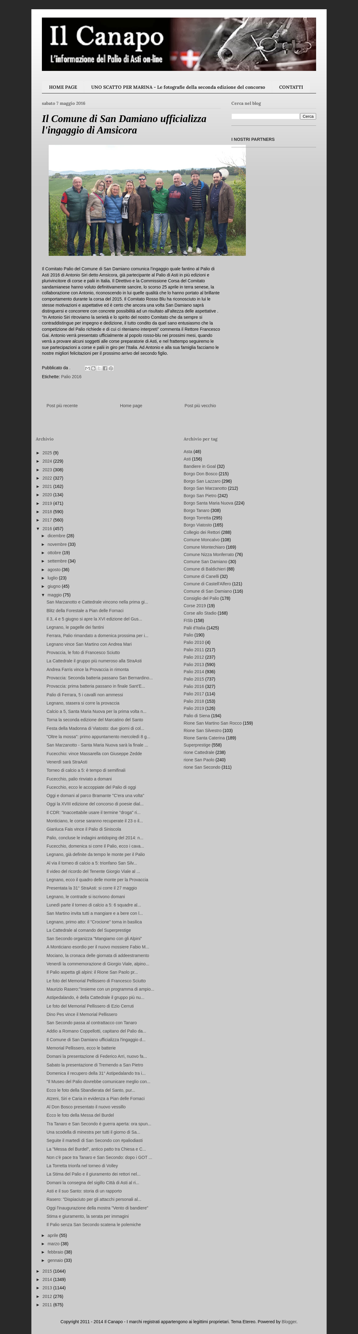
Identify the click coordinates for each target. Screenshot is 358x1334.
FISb (188, 620)
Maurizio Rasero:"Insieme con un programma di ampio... (100, 989)
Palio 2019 (194, 708)
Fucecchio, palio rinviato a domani (79, 778)
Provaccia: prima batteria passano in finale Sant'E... (96, 686)
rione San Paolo (199, 759)
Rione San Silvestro (203, 730)
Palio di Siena (197, 715)
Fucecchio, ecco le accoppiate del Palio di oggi (91, 787)
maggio (55, 594)
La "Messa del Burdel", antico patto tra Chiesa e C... (96, 1149)
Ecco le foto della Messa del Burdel (80, 1115)
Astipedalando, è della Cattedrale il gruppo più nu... (95, 997)
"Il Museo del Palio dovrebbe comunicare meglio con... (98, 1081)
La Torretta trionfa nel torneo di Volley (82, 1165)
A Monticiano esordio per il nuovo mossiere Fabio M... (98, 946)
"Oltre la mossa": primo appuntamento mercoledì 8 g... (98, 736)
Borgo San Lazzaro (202, 481)
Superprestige (197, 745)
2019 (48, 503)
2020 (48, 494)
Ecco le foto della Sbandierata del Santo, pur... (91, 1090)
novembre (57, 544)
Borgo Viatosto (198, 524)
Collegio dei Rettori (202, 532)
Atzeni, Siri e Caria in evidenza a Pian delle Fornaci (95, 1098)
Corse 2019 (195, 605)
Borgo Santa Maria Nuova (208, 503)
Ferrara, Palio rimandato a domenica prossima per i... (97, 635)
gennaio (55, 1260)
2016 (48, 528)
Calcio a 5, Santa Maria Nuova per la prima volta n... (97, 711)
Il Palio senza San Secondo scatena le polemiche (94, 1224)
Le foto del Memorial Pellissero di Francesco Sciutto (96, 980)
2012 (48, 1296)
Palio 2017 (194, 693)
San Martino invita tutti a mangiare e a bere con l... (95, 913)
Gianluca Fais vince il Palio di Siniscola (84, 829)
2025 (48, 452)
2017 (48, 520)
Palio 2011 (194, 649)
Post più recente (62, 405)
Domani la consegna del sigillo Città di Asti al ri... (93, 1182)
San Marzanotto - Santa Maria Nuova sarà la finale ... (97, 745)
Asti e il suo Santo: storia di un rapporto (84, 1191)
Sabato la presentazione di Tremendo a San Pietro (95, 1064)
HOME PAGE (63, 87)
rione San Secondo (202, 767)
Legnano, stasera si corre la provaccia (83, 703)
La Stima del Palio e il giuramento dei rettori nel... (93, 1174)
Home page (131, 405)
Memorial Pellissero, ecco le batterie (81, 1048)
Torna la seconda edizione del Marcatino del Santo (95, 719)
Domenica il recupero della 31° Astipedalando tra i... (96, 1073)
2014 (48, 1279)
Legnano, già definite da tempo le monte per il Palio (96, 854)
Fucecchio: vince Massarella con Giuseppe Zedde (94, 753)
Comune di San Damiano (208, 591)
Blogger (289, 1321)
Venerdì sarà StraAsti (67, 761)
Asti (187, 458)
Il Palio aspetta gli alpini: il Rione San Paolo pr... (92, 972)
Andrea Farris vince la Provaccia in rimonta (88, 669)
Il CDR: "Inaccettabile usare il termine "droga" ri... (93, 812)
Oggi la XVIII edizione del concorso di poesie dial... (95, 803)
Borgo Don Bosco (201, 473)
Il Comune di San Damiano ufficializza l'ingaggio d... (96, 1039)
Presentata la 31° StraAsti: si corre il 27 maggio (92, 888)
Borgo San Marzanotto (205, 488)
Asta (188, 451)
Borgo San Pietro (200, 495)
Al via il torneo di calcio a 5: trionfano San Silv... (92, 863)
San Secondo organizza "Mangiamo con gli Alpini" (94, 938)
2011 (48, 1304)
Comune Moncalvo (202, 539)
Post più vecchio (200, 405)
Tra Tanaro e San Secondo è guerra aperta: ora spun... (99, 1123)
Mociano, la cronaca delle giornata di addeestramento (98, 955)
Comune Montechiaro (204, 547)
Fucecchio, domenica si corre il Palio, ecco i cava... (95, 846)
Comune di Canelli (201, 576)
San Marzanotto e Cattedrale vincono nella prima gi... (97, 601)
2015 (48, 1271)
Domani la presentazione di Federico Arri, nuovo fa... (97, 1056)
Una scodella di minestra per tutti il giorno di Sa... (93, 1132)
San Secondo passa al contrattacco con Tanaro (92, 1022)
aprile (53, 1235)
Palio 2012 (194, 657)
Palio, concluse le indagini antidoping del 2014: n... (95, 837)
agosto (54, 569)
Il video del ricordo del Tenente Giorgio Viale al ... (93, 871)
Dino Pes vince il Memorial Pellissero (82, 1014)
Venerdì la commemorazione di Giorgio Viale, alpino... (98, 963)
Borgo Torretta (197, 517)
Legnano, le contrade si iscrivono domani (86, 896)
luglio (53, 577)
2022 (48, 478)
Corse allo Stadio (200, 613)
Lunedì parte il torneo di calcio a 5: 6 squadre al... (94, 904)
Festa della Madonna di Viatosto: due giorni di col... (95, 728)
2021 (48, 486)
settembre (57, 561)
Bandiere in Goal (200, 466)
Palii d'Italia (194, 627)
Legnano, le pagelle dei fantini (75, 627)
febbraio (55, 1252)
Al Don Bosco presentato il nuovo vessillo (86, 1106)
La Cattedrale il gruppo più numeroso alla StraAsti (94, 660)
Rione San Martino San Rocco (213, 723)
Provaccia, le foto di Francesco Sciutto (83, 652)
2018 (48, 511)
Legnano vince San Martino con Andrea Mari (89, 644)
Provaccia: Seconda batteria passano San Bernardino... (100, 677)
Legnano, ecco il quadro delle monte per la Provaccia (97, 879)
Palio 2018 (194, 701)
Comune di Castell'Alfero (207, 583)
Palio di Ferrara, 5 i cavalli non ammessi (85, 694)
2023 (48, 469)
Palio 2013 (194, 664)
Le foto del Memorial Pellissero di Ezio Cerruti (90, 1006)
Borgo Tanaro (197, 510)
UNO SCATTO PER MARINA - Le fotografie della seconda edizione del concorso (178, 87)
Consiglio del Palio (201, 598)
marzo (54, 1243)
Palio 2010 (194, 642)
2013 (48, 1287)
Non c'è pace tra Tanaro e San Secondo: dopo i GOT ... (99, 1157)
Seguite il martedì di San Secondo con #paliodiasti (95, 1140)
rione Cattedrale (199, 752)
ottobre (54, 552)
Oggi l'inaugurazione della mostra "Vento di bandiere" (97, 1207)
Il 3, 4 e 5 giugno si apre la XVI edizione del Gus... (94, 618)
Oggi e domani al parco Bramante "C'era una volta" (95, 795)
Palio (188, 634)
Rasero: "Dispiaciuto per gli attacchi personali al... (94, 1199)
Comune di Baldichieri (205, 569)
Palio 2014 (194, 671)
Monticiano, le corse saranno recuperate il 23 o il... (95, 820)
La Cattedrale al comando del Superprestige (89, 930)
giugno (54, 586)
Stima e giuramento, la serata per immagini (88, 1216)
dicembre (56, 535)
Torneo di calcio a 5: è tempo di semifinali (86, 770)
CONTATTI (291, 87)
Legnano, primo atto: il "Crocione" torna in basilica (94, 921)
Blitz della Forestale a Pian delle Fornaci (85, 610)
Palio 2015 (194, 679)
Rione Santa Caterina (204, 737)
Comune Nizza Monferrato (209, 554)
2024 (48, 461)
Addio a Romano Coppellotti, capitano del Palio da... (96, 1031)
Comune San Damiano (205, 561)
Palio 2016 (71, 376)
